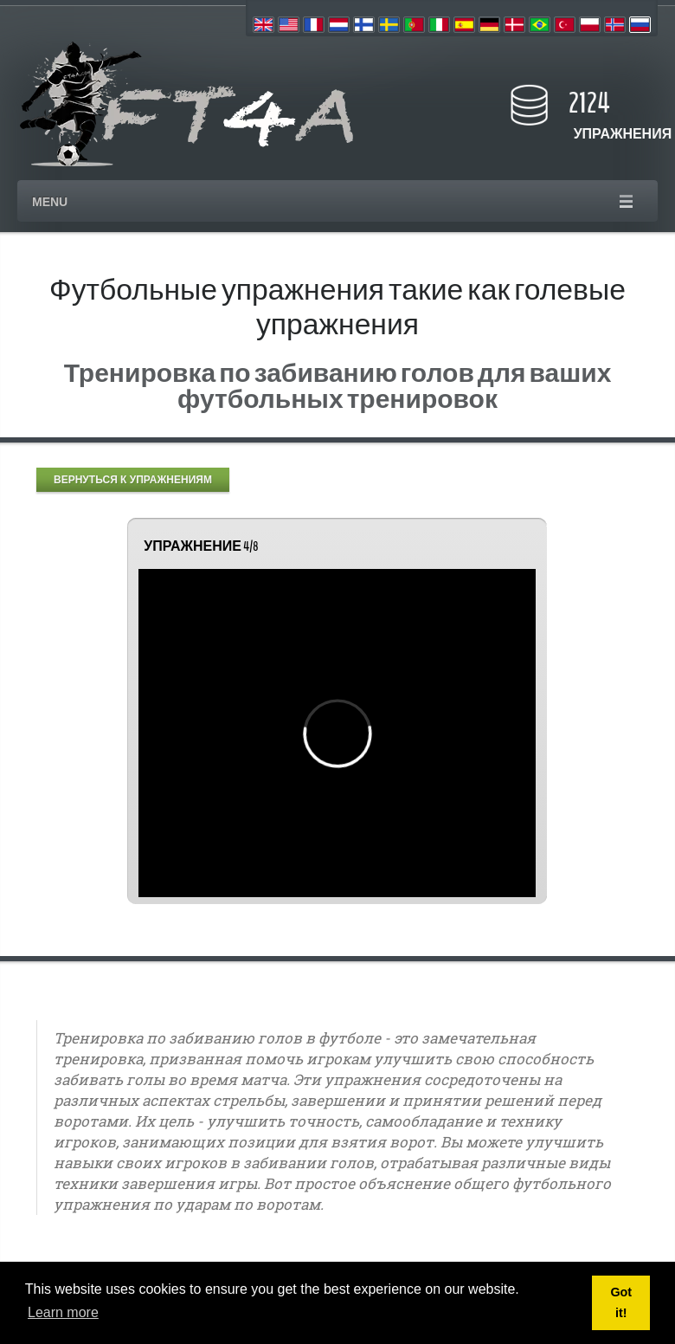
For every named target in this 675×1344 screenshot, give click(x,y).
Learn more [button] (63, 1312)
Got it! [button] (621, 1302)
